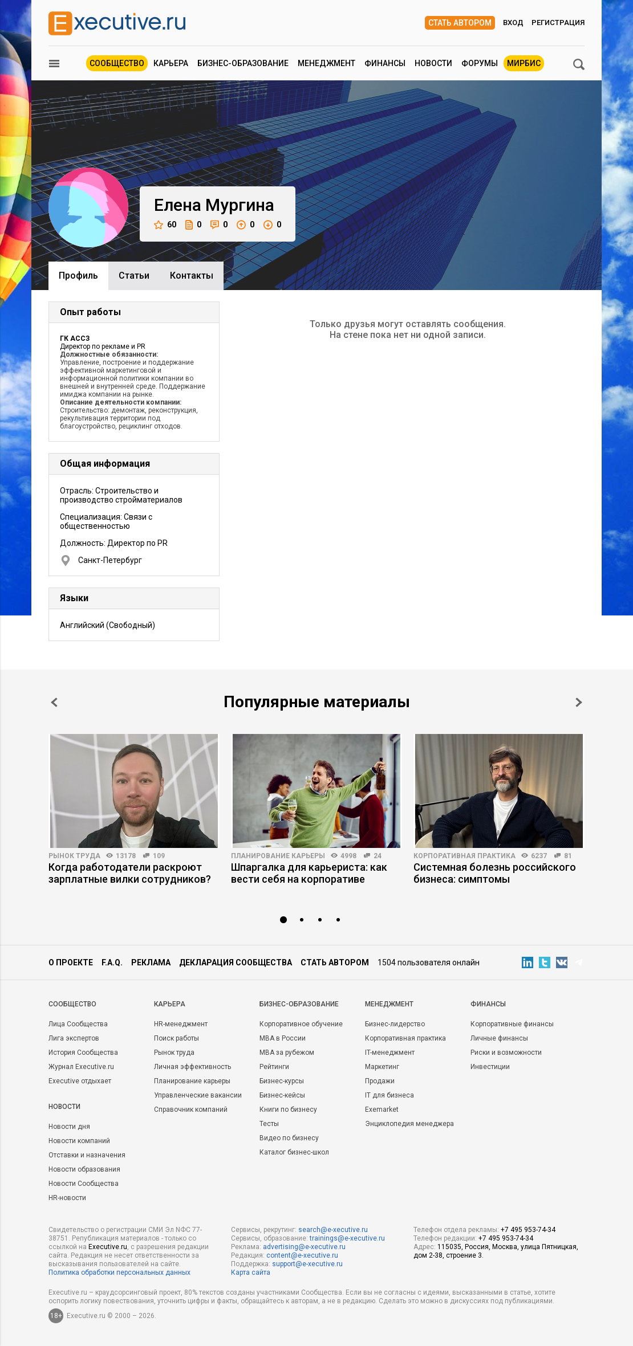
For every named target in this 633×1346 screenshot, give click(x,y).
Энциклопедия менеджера (409, 1124)
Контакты (191, 275)
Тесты (269, 1124)
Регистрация (558, 22)
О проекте (70, 962)
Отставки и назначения (86, 1155)
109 (159, 856)
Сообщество (117, 63)
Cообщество (72, 1004)
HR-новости (67, 1198)
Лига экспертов (73, 1038)
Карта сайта (250, 1272)
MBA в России (282, 1038)
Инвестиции (490, 1067)
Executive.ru (107, 1247)
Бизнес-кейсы (282, 1095)
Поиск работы (176, 1038)
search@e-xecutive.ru (333, 1230)
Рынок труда (74, 856)
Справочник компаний (191, 1109)
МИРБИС (524, 63)
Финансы (384, 63)
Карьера (170, 63)
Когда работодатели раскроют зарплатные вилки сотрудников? (129, 873)
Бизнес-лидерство (395, 1024)
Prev (54, 702)
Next (579, 702)
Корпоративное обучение (301, 1024)
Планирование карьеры (278, 856)
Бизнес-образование (243, 63)
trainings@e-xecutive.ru (347, 1238)
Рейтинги (274, 1067)
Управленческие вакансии (198, 1095)
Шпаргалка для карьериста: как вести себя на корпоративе (309, 873)
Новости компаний (79, 1141)
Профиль (78, 275)
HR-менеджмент (181, 1024)
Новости (433, 63)
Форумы (479, 63)
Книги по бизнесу (288, 1109)
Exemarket (382, 1109)
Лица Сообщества (78, 1024)
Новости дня (69, 1127)
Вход (513, 22)
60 (165, 224)
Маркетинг (382, 1067)
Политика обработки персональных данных (119, 1272)
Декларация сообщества (235, 962)
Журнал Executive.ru (81, 1067)
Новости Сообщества (83, 1184)
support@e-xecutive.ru (307, 1264)
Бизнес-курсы (281, 1081)
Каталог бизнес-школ (294, 1152)
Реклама (151, 962)
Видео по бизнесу (289, 1138)
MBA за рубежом (286, 1053)
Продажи (380, 1081)
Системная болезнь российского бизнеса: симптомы (494, 873)
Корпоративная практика (464, 856)
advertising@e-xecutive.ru (304, 1247)
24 (378, 856)
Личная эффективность (192, 1067)
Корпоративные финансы (512, 1024)
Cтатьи (134, 275)
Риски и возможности (506, 1053)
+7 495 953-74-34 (528, 1230)
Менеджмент (326, 63)
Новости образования (84, 1169)
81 (568, 856)
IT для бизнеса (389, 1095)
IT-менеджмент (390, 1053)
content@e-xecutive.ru (302, 1255)
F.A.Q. (112, 962)
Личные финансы (499, 1038)
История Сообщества (83, 1053)
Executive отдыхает (79, 1081)
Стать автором (460, 22)
